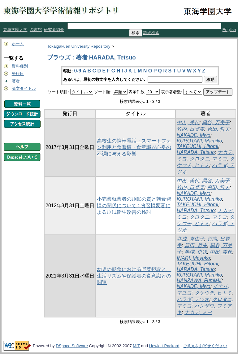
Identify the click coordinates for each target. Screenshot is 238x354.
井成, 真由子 (190, 239)
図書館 (36, 29)
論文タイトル (24, 88)
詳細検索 (151, 32)
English (229, 29)
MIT (136, 345)
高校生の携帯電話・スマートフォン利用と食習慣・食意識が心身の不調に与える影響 (134, 147)
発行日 (18, 73)
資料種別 (20, 66)
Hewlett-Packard (164, 345)
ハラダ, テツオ (193, 299)
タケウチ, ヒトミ (213, 292)
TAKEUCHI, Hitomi (197, 146)
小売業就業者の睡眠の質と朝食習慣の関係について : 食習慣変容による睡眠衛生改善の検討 (134, 205)
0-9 (77, 70)
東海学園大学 (15, 29)
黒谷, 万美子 (216, 122)
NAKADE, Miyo (193, 135)
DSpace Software (72, 345)
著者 (16, 81)
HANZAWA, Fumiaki (199, 280)
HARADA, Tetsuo (196, 152)
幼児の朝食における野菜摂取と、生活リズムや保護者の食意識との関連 (134, 276)
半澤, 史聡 (195, 252)
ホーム (18, 44)
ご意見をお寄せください (205, 345)
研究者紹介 (54, 29)
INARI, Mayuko (193, 258)
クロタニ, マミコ (208, 158)
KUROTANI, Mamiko (199, 140)
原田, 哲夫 (218, 129)
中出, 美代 (188, 122)
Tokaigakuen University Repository (78, 46)
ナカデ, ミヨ (198, 312)
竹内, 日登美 (190, 129)
